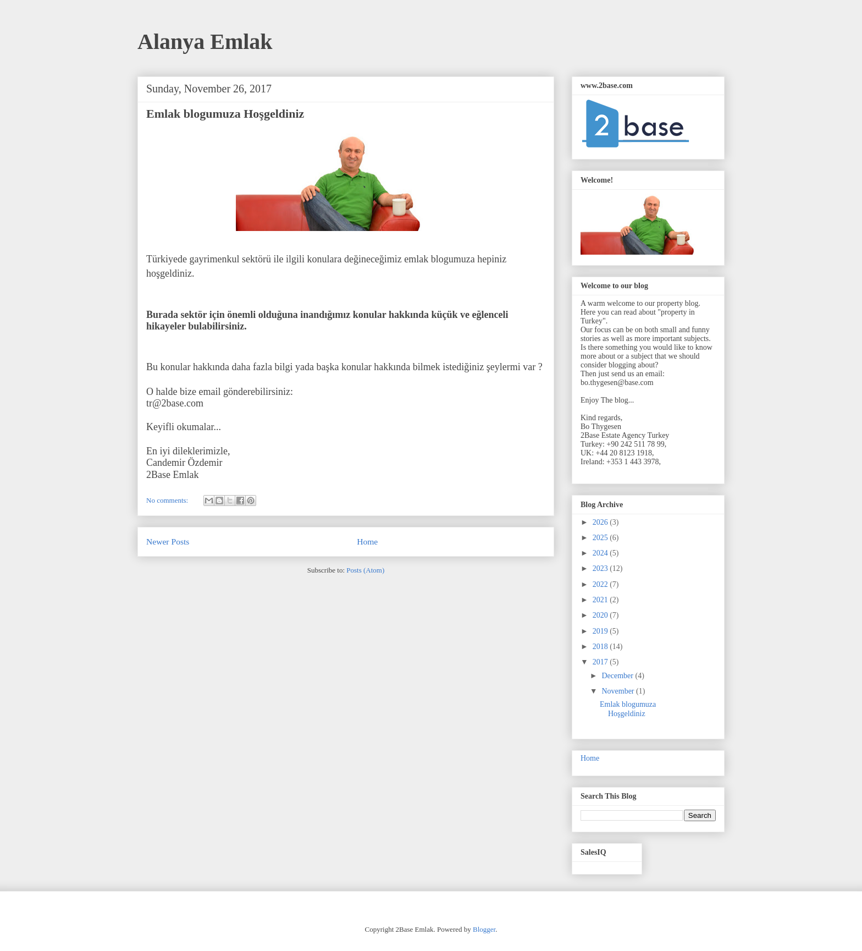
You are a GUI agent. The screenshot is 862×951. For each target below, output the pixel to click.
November (618, 691)
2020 (601, 615)
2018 (601, 646)
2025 (601, 538)
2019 (601, 631)
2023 (601, 568)
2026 (601, 522)
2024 (601, 553)
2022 (601, 584)
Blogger (484, 929)
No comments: (168, 500)
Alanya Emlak (205, 41)
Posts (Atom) (365, 570)
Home (367, 541)
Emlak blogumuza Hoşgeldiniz (225, 113)
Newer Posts (167, 541)
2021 (601, 600)
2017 (601, 662)
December (618, 676)
